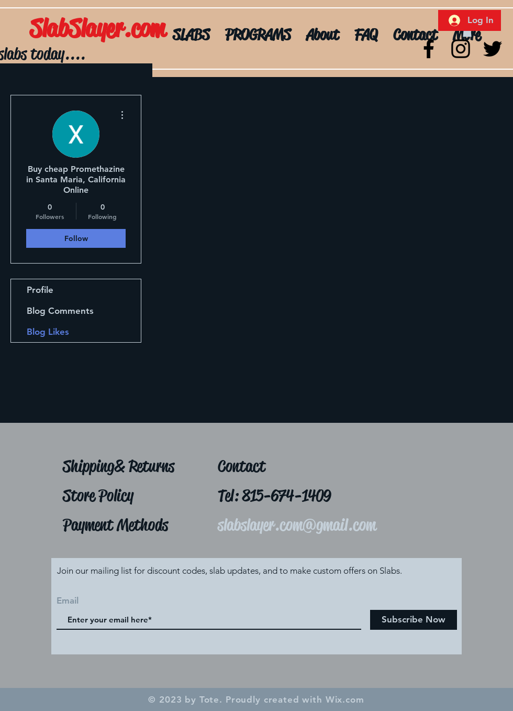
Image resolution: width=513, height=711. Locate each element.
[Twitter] (492, 48)
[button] (467, 31)
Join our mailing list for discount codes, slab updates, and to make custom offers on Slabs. (229, 570)
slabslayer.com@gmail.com (297, 525)
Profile (40, 290)
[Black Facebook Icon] (428, 48)
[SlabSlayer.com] (126, 29)
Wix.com (345, 699)
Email (68, 600)
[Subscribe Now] (413, 620)
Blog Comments (60, 310)
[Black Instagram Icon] (460, 48)
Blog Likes (48, 331)
